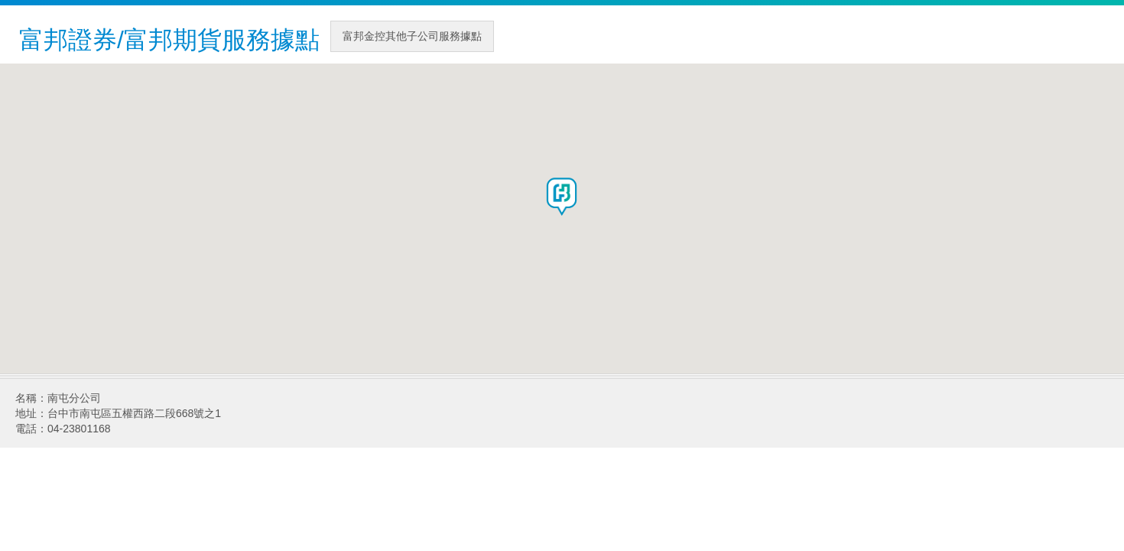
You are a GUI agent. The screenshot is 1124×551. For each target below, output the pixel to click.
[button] (562, 196)
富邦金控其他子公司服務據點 (412, 36)
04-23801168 (79, 428)
